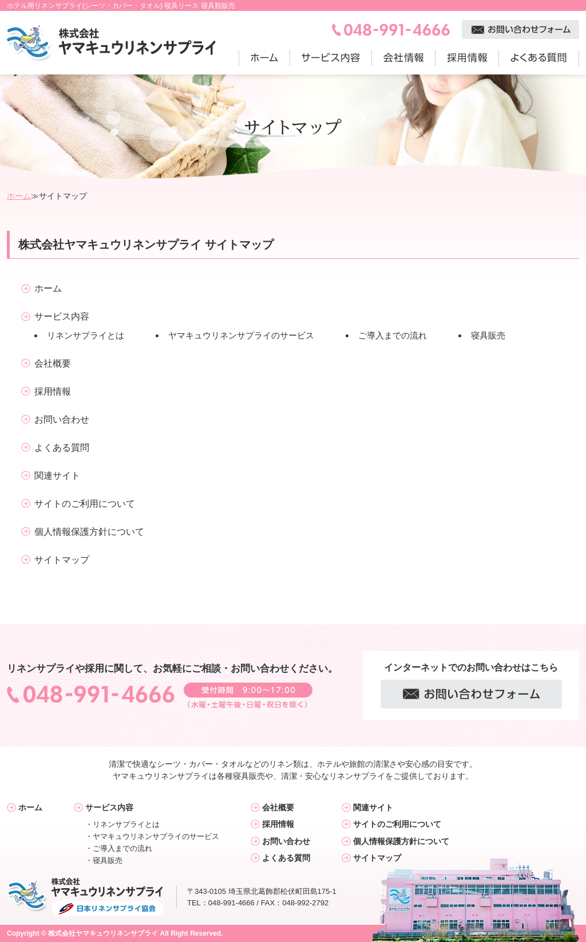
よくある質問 (61, 447)
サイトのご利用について (84, 504)
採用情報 (52, 391)
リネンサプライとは (85, 335)
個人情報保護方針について (89, 532)
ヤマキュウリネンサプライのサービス (241, 335)
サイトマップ (61, 560)
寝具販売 (488, 335)
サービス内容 (61, 316)
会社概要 (52, 363)
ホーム (19, 195)
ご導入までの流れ (392, 335)
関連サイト (57, 475)
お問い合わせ (61, 419)
